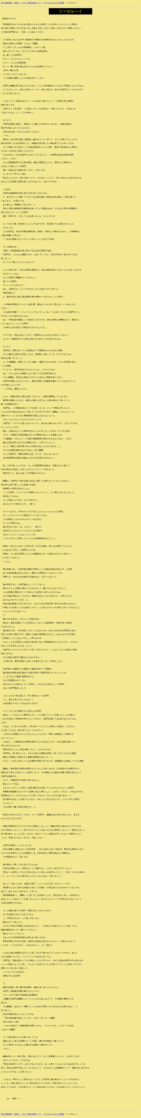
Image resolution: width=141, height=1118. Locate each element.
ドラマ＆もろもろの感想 (53, 3)
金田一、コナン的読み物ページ (27, 3)
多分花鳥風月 (6, 3)
